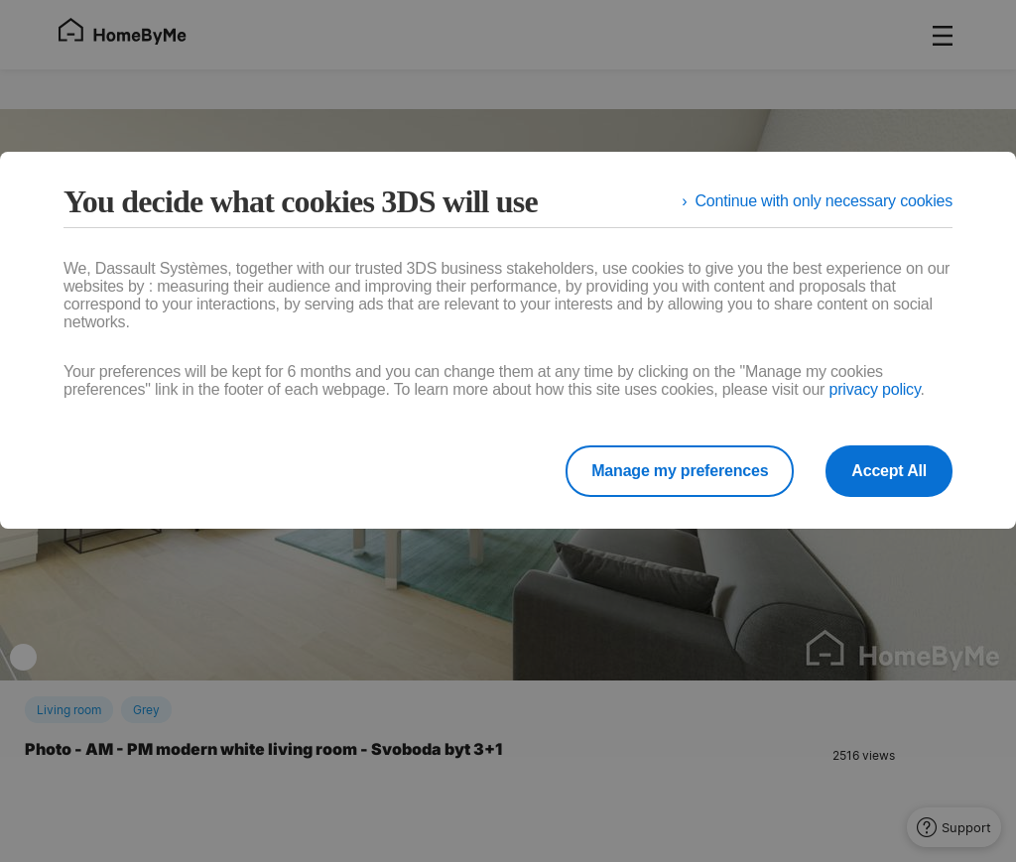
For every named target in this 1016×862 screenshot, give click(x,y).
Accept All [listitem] (889, 470)
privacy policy (874, 389)
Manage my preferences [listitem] (679, 470)
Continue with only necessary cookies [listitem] (823, 200)
